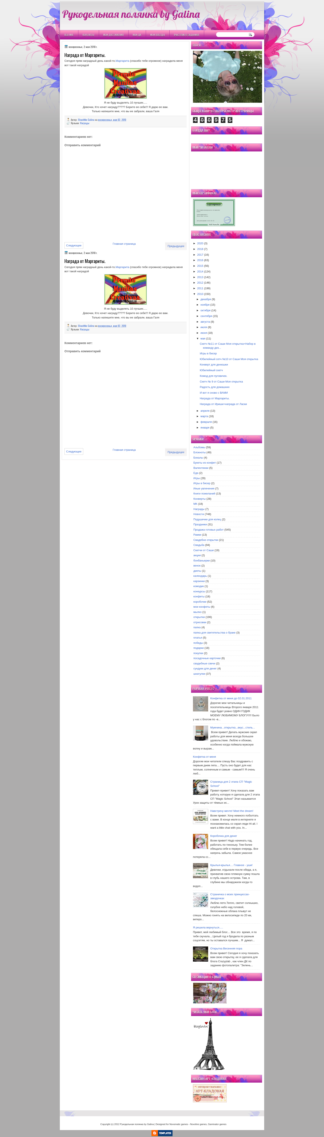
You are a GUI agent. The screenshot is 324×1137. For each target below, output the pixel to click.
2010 (200, 294)
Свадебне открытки (205, 540)
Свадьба (198, 545)
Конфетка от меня (204, 756)
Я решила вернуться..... (208, 927)
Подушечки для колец (207, 519)
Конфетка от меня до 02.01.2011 (231, 698)
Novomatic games (178, 1124)
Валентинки (200, 467)
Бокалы (198, 457)
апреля (205, 410)
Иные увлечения (203, 488)
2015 (200, 265)
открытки (199, 617)
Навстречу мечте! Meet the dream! (231, 810)
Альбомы (199, 447)
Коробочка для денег (223, 835)
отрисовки (199, 622)
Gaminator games (217, 1124)
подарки (198, 647)
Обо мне (69, 35)
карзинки (199, 581)
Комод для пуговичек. (213, 375)
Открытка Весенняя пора (226, 948)
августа (205, 321)
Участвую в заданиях (186, 35)
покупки (198, 653)
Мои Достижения (113, 35)
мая (203, 338)
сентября (206, 316)
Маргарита (122, 60)
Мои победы (157, 35)
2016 (200, 260)
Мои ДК (137, 35)
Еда (195, 473)
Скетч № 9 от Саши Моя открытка (221, 381)
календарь (200, 575)
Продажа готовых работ (208, 529)
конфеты (199, 596)
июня (204, 332)
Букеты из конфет (204, 462)
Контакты (88, 35)
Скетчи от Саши (203, 550)
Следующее (74, 245)
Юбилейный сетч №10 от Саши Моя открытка (229, 359)
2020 (200, 243)
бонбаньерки (201, 560)
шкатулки (199, 673)
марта (204, 416)
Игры (196, 478)
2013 (200, 277)
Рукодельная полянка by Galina (131, 13)
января (205, 427)
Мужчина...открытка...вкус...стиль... (232, 727)
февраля (206, 421)
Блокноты (199, 452)
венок (197, 565)
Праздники (200, 524)
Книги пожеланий (204, 493)
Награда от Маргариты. (214, 398)
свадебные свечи (204, 663)
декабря (206, 299)
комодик (198, 586)
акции (197, 555)
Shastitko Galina (86, 119)
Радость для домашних (214, 387)
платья (197, 637)
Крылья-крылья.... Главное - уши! (231, 865)
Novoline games (198, 1124)
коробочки (199, 601)
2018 (200, 249)
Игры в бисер (208, 353)
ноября (205, 304)
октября (206, 310)
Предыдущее (175, 246)
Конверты (199, 498)
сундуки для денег (205, 668)
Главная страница (124, 243)
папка (197, 627)
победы (198, 642)
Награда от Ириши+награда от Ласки (223, 404)
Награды (84, 123)
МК (195, 503)
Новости (198, 514)
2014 (200, 271)
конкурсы (199, 591)
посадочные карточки (207, 658)
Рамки (197, 534)
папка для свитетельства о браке (214, 632)
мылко (197, 612)
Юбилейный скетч (211, 370)
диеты (197, 570)
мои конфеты (201, 606)
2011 (200, 288)
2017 (200, 254)
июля (204, 327)
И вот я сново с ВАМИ (214, 392)
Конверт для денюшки (214, 364)
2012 (200, 282)
